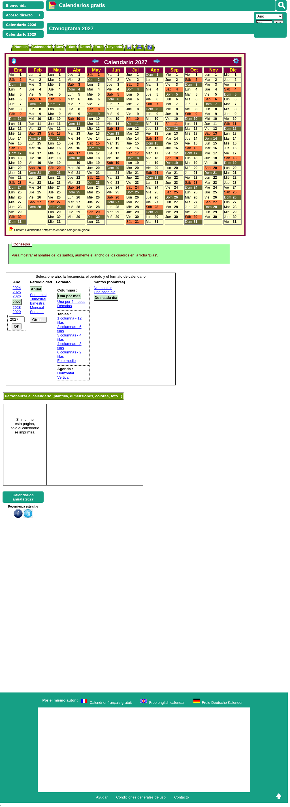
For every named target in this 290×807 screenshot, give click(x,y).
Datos (85, 47)
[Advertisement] (149, 24)
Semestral (38, 295)
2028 (17, 307)
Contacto (181, 797)
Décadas (64, 306)
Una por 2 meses (71, 301)
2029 (17, 312)
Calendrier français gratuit (110, 702)
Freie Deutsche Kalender (222, 702)
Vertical (63, 377)
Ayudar (102, 797)
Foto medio (66, 361)
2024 (17, 288)
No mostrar (103, 288)
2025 (17, 292)
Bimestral (37, 303)
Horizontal (65, 373)
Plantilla (21, 47)
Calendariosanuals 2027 (22, 497)
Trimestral (38, 299)
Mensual (37, 307)
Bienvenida (16, 5)
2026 (17, 296)
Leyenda (114, 47)
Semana (37, 312)
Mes (59, 47)
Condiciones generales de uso (141, 797)
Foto (99, 47)
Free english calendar (166, 702)
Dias (71, 47)
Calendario (41, 47)
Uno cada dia (105, 292)
